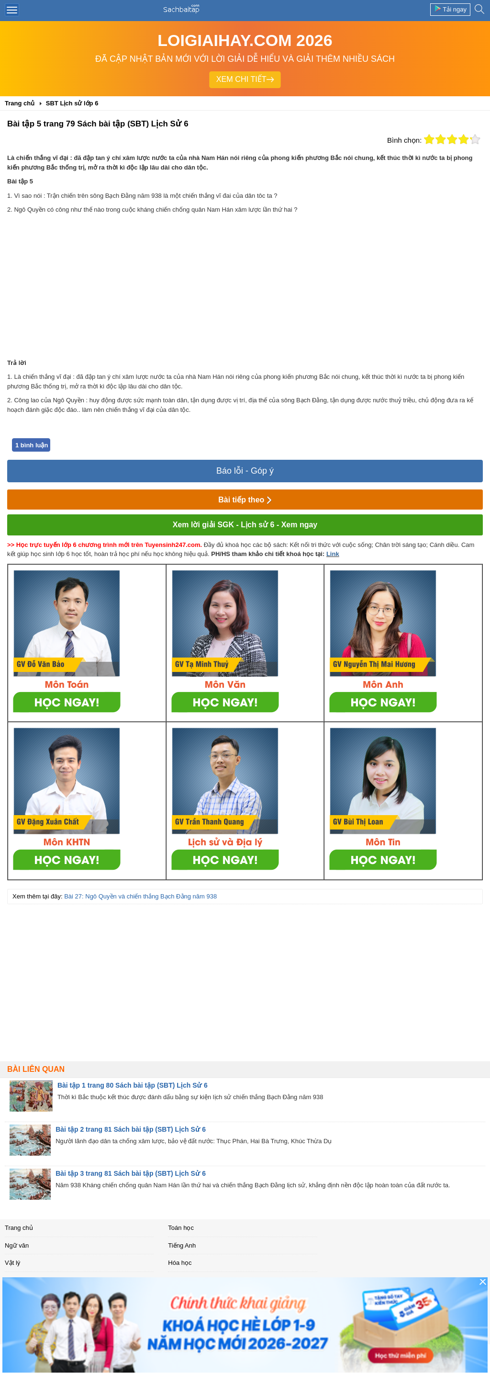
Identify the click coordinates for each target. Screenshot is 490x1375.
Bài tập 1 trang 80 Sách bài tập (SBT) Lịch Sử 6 (132, 1085)
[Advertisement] (245, 286)
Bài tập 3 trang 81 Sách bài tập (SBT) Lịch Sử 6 (131, 1173)
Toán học (181, 1227)
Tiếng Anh (182, 1245)
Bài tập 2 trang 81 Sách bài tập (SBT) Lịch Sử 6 (131, 1129)
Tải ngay (450, 9)
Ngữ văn (17, 1245)
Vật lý (12, 1262)
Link (332, 553)
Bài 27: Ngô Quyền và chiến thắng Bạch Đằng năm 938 (140, 896)
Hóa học (179, 1262)
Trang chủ (19, 1227)
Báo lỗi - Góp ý (245, 471)
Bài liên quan (36, 1069)
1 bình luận (31, 445)
